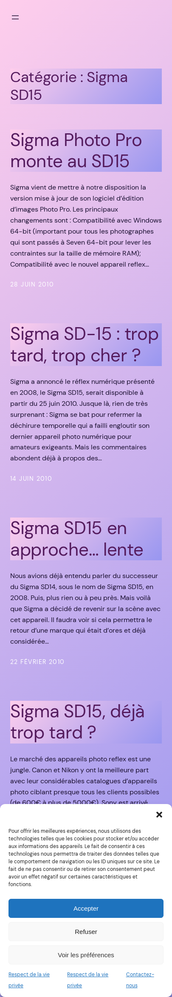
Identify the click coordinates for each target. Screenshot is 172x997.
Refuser (86, 931)
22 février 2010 (37, 662)
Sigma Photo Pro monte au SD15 (76, 150)
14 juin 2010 (31, 478)
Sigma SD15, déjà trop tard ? (77, 722)
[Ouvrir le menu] (15, 17)
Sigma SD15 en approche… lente (76, 539)
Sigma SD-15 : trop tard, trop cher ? (84, 344)
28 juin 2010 (32, 284)
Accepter (86, 908)
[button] (159, 814)
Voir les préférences (86, 954)
